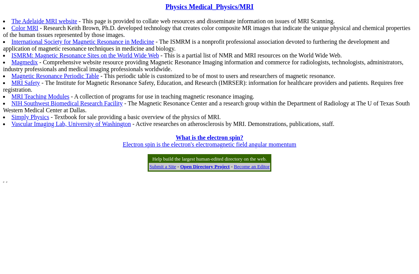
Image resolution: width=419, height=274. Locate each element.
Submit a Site (163, 166)
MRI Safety (25, 83)
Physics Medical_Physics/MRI (210, 7)
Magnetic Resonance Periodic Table (55, 76)
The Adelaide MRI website (44, 21)
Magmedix (24, 62)
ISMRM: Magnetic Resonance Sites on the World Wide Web (85, 55)
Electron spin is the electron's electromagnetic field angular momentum (209, 141)
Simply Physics (30, 117)
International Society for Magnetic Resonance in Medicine (82, 41)
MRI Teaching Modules (40, 96)
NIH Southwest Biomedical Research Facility (67, 103)
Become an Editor (252, 166)
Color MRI (24, 28)
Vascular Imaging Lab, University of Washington (71, 124)
